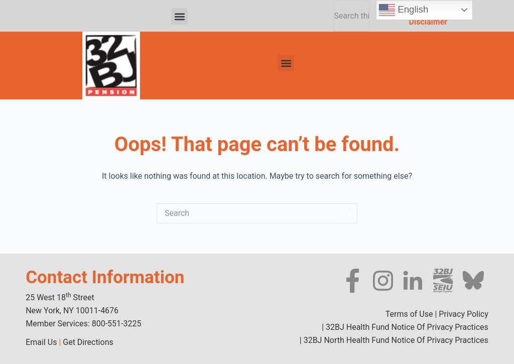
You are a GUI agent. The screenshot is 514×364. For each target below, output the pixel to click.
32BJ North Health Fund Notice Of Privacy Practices (395, 340)
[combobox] (351, 16)
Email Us (41, 342)
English (403, 10)
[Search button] (347, 213)
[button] (179, 16)
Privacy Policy (463, 314)
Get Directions (88, 342)
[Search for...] (247, 213)
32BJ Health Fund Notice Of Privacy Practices (406, 327)
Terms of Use (409, 314)
